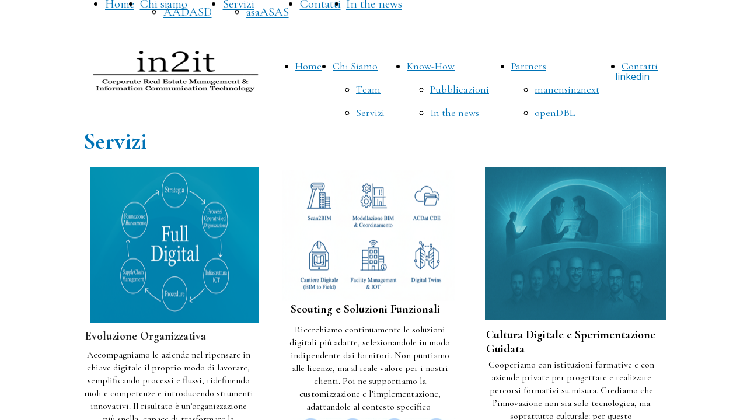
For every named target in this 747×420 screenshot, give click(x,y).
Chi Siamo (355, 66)
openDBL (555, 112)
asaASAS (267, 12)
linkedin (632, 76)
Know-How (431, 66)
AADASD (187, 12)
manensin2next (567, 89)
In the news (454, 112)
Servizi (370, 112)
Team (368, 89)
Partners (528, 66)
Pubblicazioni (459, 89)
